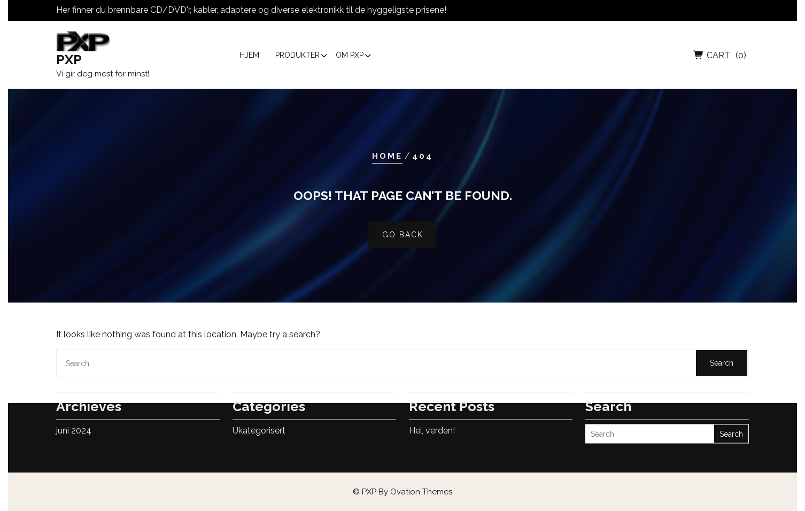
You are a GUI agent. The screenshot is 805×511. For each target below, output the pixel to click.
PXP (69, 61)
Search (721, 363)
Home (387, 156)
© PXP (402, 492)
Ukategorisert (259, 419)
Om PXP (349, 57)
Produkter (297, 57)
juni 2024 (73, 419)
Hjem (249, 57)
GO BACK (402, 235)
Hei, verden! (432, 419)
